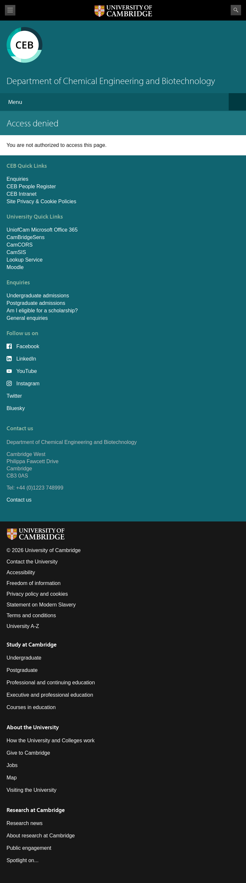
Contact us (19, 500)
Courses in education (31, 707)
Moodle (15, 267)
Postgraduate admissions (36, 303)
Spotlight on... (23, 860)
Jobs (12, 765)
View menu (10, 10)
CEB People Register (31, 186)
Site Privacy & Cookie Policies (41, 201)
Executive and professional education (50, 695)
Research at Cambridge (36, 810)
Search (236, 10)
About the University (33, 727)
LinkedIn (26, 359)
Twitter (14, 396)
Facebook (27, 346)
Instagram (28, 383)
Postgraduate (22, 670)
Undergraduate (24, 658)
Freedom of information (33, 583)
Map (12, 777)
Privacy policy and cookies (37, 594)
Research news (24, 823)
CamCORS (20, 245)
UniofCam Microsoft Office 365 (42, 230)
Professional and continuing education (51, 682)
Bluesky (16, 408)
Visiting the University (32, 790)
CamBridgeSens (26, 237)
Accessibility (21, 572)
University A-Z (23, 626)
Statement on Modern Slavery (41, 604)
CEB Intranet (22, 194)
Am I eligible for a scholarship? (42, 310)
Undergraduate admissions (38, 295)
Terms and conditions (31, 615)
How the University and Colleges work (50, 740)
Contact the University (32, 561)
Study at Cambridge (32, 644)
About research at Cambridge (41, 835)
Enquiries (17, 179)
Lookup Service (24, 260)
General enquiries (27, 318)
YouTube (26, 371)
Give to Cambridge (28, 753)
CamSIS (16, 252)
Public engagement (29, 848)
